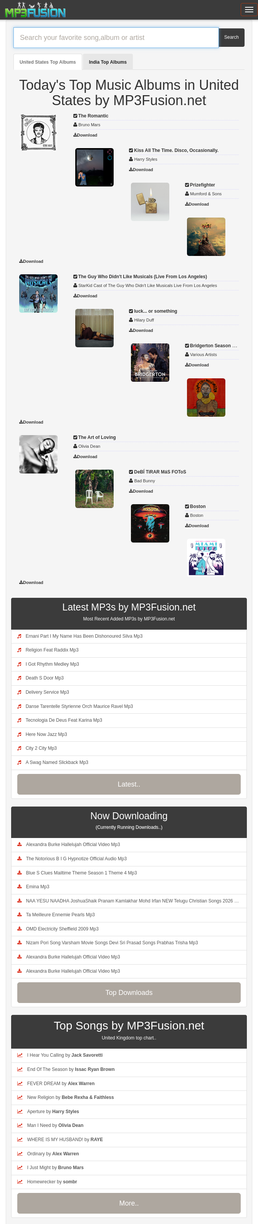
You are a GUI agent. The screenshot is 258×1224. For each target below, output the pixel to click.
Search (231, 37)
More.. (129, 1203)
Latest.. (128, 784)
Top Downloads (128, 992)
